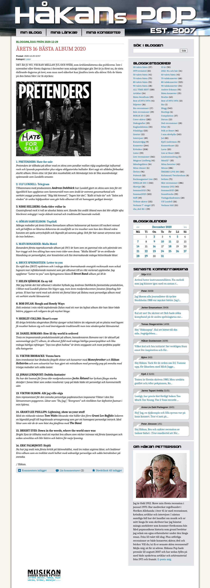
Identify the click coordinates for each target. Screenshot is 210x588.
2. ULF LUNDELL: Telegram (32, 184)
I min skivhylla (168, 134)
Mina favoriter (168, 164)
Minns (164, 168)
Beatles (164, 97)
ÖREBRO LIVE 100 (170, 171)
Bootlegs (165, 112)
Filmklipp (138, 130)
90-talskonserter (169, 85)
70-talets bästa (140, 78)
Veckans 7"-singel (141, 205)
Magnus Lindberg (142, 160)
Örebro (136, 171)
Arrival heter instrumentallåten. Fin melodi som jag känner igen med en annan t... (159, 281)
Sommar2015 (167, 190)
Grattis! (136, 134)
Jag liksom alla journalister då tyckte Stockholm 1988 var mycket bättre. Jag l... (158, 298)
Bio (162, 104)
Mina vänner (139, 168)
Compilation (167, 115)
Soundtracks (167, 194)
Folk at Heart (167, 130)
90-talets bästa (140, 85)
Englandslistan (140, 126)
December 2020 (162, 227)
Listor (28, 59)
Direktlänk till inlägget (107, 470)
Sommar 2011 (167, 186)
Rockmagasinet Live (143, 179)
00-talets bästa (140, 67)
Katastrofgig (139, 141)
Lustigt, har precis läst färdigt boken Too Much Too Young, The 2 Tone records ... (157, 398)
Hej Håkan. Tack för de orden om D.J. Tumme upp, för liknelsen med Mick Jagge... (160, 364)
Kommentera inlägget (32, 470)
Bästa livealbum (141, 97)
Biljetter (137, 104)
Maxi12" (165, 160)
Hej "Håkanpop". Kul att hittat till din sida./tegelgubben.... (156, 331)
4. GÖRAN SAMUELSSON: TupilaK (36, 221)
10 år (163, 67)
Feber (164, 126)
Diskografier (139, 123)
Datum (164, 119)
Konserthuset (167, 145)
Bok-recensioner (141, 112)
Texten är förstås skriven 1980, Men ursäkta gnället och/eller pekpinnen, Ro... (159, 381)
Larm (163, 149)
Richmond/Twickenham (173, 175)
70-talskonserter (169, 78)
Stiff (135, 197)
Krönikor (137, 149)
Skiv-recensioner (169, 182)
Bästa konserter (169, 93)
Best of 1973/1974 (141, 100)
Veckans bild (167, 205)
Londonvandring (169, 156)
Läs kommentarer (68, 470)
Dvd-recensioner (169, 123)
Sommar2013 (139, 190)
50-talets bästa (140, 74)
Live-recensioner (141, 156)
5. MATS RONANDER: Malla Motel (36, 244)
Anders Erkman (169, 89)
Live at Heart (167, 153)
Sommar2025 (139, 194)
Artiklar (137, 93)
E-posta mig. (164, 559)
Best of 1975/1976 (169, 100)
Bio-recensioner (141, 108)
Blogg (164, 108)
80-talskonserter (169, 82)
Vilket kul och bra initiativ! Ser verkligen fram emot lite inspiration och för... (161, 348)
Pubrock (137, 175)
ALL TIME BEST (141, 89)
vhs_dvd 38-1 (139, 209)
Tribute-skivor (140, 201)
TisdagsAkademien (170, 197)
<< (138, 227)
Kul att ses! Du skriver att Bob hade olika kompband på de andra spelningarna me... (158, 314)
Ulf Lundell (166, 201)
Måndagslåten (140, 164)
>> (185, 227)
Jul (162, 138)
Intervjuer (138, 138)
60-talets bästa (168, 74)
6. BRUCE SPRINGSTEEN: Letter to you (39, 262)
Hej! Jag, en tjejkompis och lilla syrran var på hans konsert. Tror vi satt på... (160, 414)
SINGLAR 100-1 (140, 182)
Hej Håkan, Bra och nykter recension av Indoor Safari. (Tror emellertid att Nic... (157, 431)
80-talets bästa (140, 82)
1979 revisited (140, 70)
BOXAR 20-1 (139, 115)
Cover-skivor (139, 119)
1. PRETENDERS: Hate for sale (34, 162)
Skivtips (137, 186)
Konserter (138, 145)
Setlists (164, 179)
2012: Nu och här (169, 70)
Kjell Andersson (169, 141)
